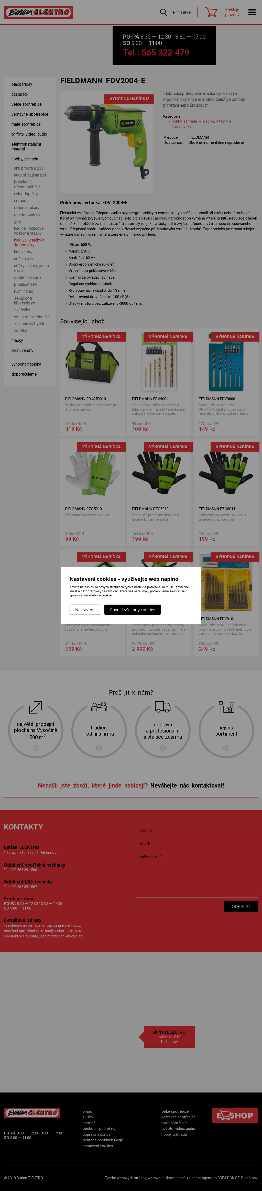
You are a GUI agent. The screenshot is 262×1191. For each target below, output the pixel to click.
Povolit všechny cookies (132, 610)
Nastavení (84, 610)
